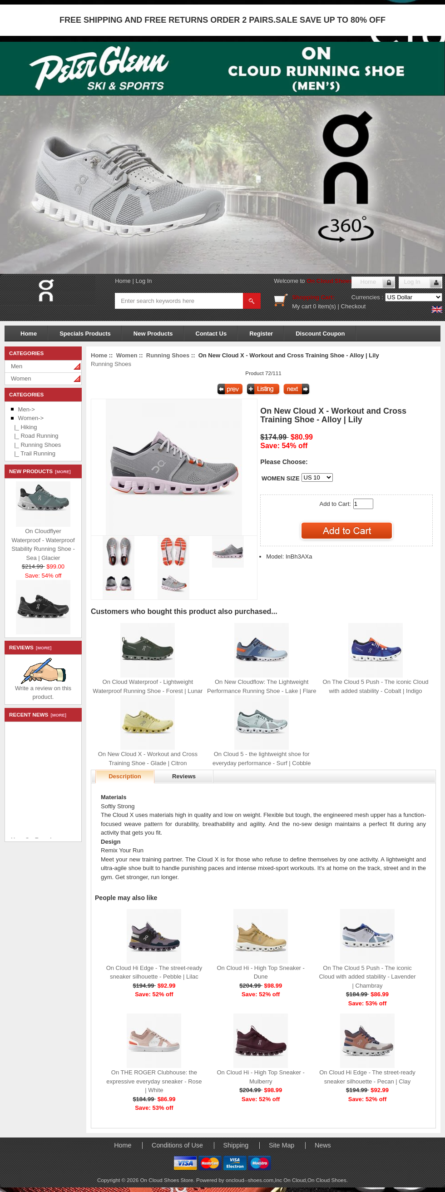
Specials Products (85, 333)
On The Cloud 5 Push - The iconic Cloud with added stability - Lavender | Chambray (367, 976)
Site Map (281, 1145)
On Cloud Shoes (326, 1180)
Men (16, 366)
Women (21, 378)
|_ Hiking (24, 427)
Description (125, 776)
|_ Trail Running (33, 453)
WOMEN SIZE (281, 478)
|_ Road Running (35, 435)
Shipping (236, 1145)
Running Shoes (167, 355)
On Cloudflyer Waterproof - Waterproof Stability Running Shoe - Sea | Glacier (42, 546)
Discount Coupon (320, 333)
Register (261, 333)
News (323, 1145)
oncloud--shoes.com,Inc (254, 1180)
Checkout (353, 306)
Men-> (26, 409)
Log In (143, 280)
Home (123, 280)
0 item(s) (324, 306)
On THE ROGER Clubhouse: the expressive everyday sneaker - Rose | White (154, 1081)
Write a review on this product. (43, 689)
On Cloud (294, 1180)
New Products (153, 333)
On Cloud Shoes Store (338, 280)
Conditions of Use (177, 1145)
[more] (61, 472)
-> (31, 418)
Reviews (184, 776)
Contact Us (211, 333)
